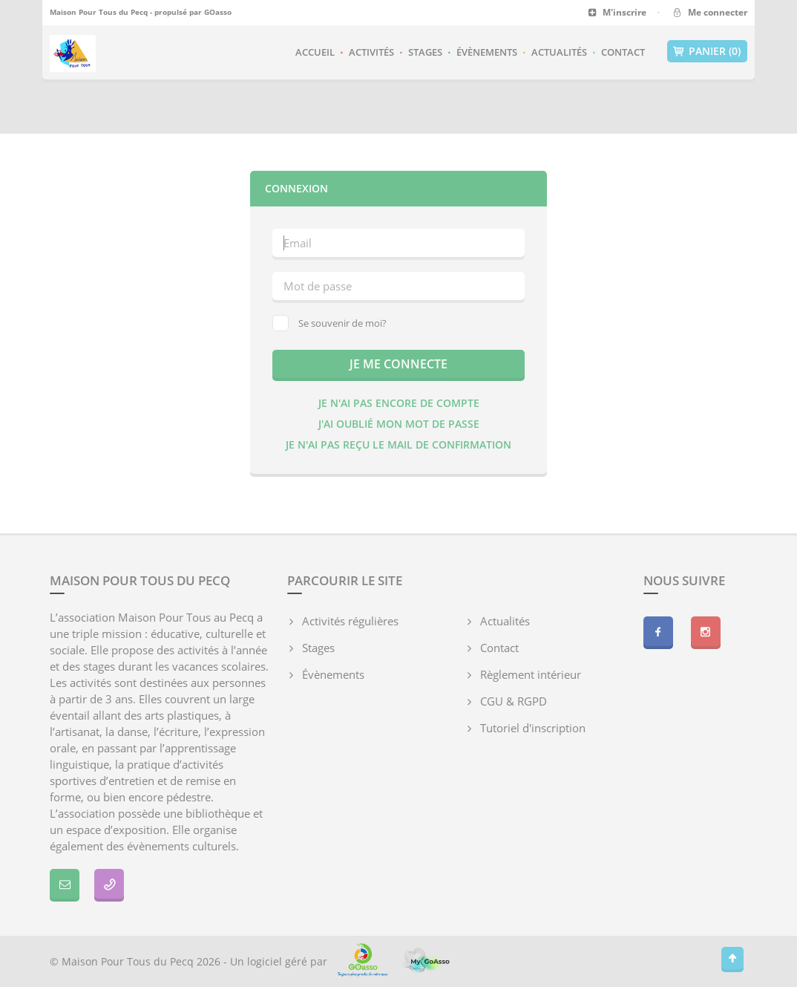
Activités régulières (350, 620)
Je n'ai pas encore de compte (398, 403)
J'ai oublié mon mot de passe (398, 424)
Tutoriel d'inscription (533, 727)
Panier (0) (707, 51)
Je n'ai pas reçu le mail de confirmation (398, 444)
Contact (623, 52)
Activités (371, 52)
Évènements (486, 52)
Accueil (315, 52)
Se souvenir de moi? (329, 323)
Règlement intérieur (530, 674)
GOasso (218, 12)
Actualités (559, 52)
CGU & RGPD (513, 701)
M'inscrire (617, 12)
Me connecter (709, 12)
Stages (425, 52)
